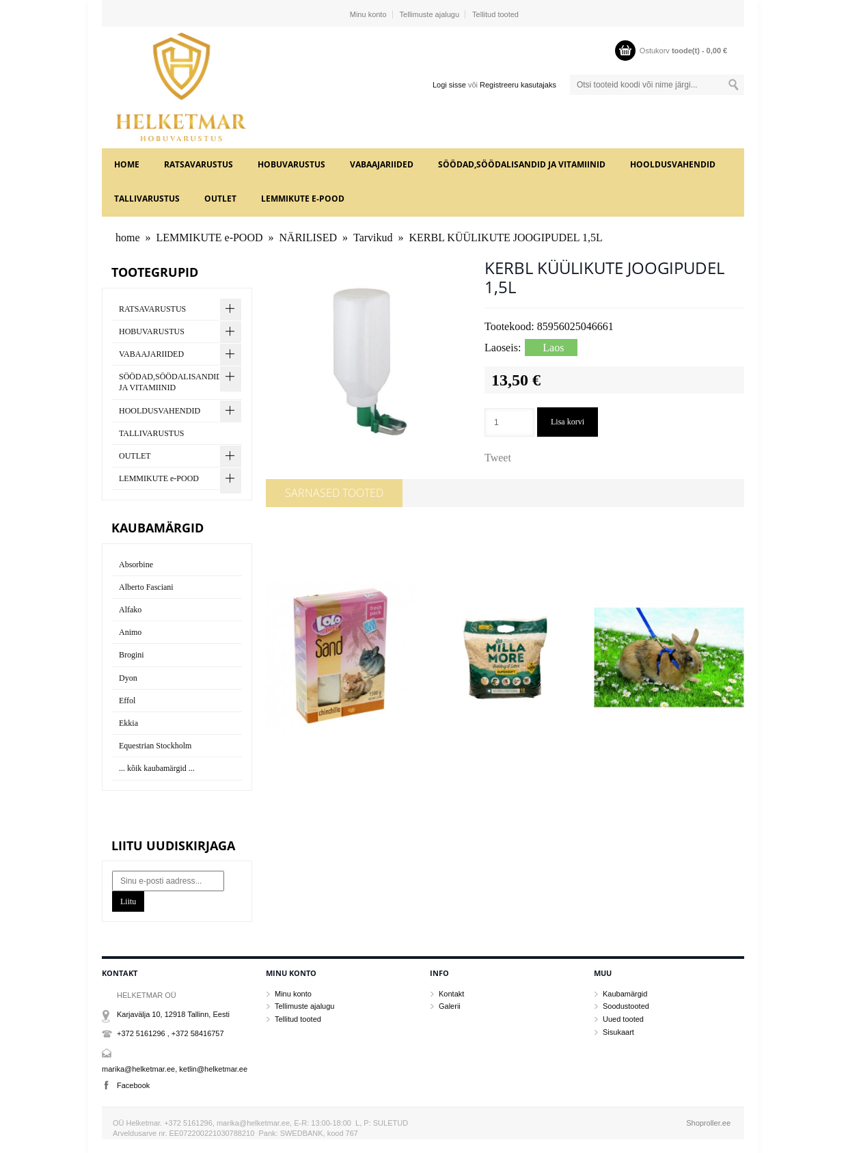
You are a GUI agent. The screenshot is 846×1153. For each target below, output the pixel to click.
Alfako (130, 609)
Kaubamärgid (625, 994)
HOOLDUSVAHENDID (672, 164)
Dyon (128, 678)
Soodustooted (626, 1006)
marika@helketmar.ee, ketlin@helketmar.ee (174, 1069)
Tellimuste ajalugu (429, 14)
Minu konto (368, 14)
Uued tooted (623, 1019)
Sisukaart (618, 1032)
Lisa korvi (567, 421)
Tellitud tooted (495, 14)
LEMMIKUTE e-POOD (302, 198)
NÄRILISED (308, 237)
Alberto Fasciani (146, 587)
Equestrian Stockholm (155, 745)
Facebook (133, 1085)
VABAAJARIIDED (381, 164)
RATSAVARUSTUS (198, 164)
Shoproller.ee (708, 1123)
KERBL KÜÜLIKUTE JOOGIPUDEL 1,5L (506, 237)
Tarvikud (373, 237)
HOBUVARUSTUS (291, 164)
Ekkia (128, 723)
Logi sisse (449, 85)
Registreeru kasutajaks (518, 85)
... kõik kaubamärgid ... (157, 768)
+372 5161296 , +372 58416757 (170, 1033)
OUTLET (220, 198)
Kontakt (451, 994)
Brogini (131, 655)
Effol (127, 700)
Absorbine (136, 564)
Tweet (498, 457)
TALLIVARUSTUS (147, 198)
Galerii (450, 1006)
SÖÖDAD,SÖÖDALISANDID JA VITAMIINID (521, 164)
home (126, 164)
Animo (130, 632)
